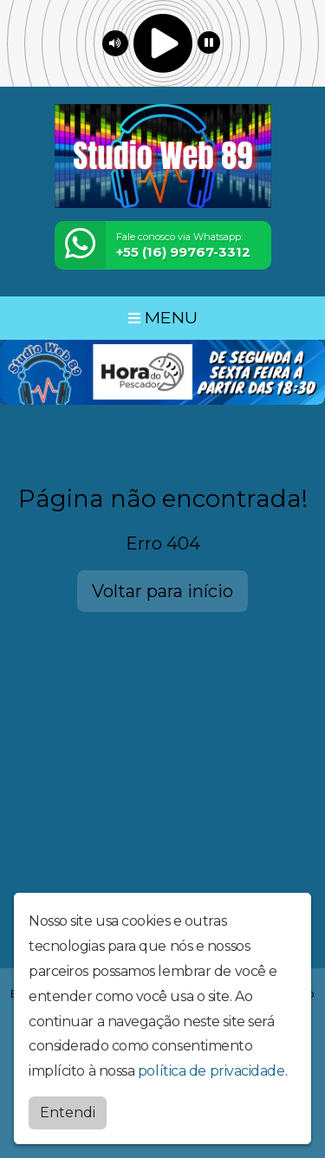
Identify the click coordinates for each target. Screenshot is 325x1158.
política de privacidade (211, 1070)
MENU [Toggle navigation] (163, 317)
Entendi (67, 1111)
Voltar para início (162, 591)
